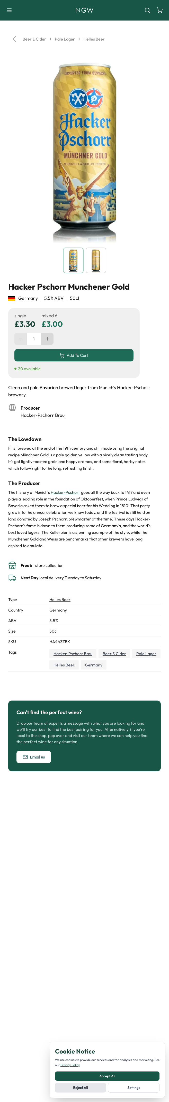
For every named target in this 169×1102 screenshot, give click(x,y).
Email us (34, 757)
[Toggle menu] (9, 10)
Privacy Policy (69, 1065)
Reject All (80, 1087)
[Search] (147, 10)
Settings (133, 1087)
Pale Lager (65, 39)
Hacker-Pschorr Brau (43, 415)
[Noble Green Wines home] (84, 10)
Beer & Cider (34, 39)
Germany (58, 610)
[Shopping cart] (160, 10)
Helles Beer (94, 39)
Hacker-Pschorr (65, 492)
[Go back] (14, 39)
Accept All (107, 1076)
